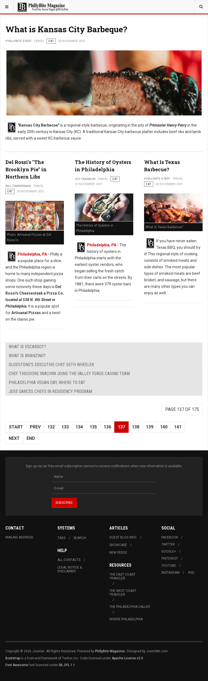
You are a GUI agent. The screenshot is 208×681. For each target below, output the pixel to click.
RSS (191, 573)
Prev (35, 427)
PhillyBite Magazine (110, 651)
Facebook (169, 537)
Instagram (170, 573)
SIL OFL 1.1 (67, 665)
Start (16, 427)
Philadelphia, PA (32, 254)
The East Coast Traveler (122, 576)
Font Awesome (16, 665)
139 (149, 427)
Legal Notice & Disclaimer (69, 569)
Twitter (168, 544)
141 (177, 427)
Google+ (168, 551)
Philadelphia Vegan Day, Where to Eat (47, 382)
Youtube (168, 565)
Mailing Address (19, 537)
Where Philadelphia (126, 619)
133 (65, 427)
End (31, 438)
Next (14, 438)
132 (51, 427)
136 (107, 427)
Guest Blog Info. (123, 537)
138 (135, 427)
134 (79, 427)
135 (93, 427)
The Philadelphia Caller (129, 607)
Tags (61, 538)
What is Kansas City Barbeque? (66, 29)
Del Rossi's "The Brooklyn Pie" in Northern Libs (26, 169)
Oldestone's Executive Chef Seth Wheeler (51, 364)
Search (79, 538)
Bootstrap (12, 658)
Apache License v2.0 (127, 658)
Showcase (118, 545)
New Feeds (118, 552)
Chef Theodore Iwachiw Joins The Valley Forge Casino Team (69, 373)
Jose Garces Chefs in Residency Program (50, 391)
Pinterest (169, 558)
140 (163, 427)
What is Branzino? (27, 355)
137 (121, 427)
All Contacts (68, 560)
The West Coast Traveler (122, 592)
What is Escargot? (27, 346)
